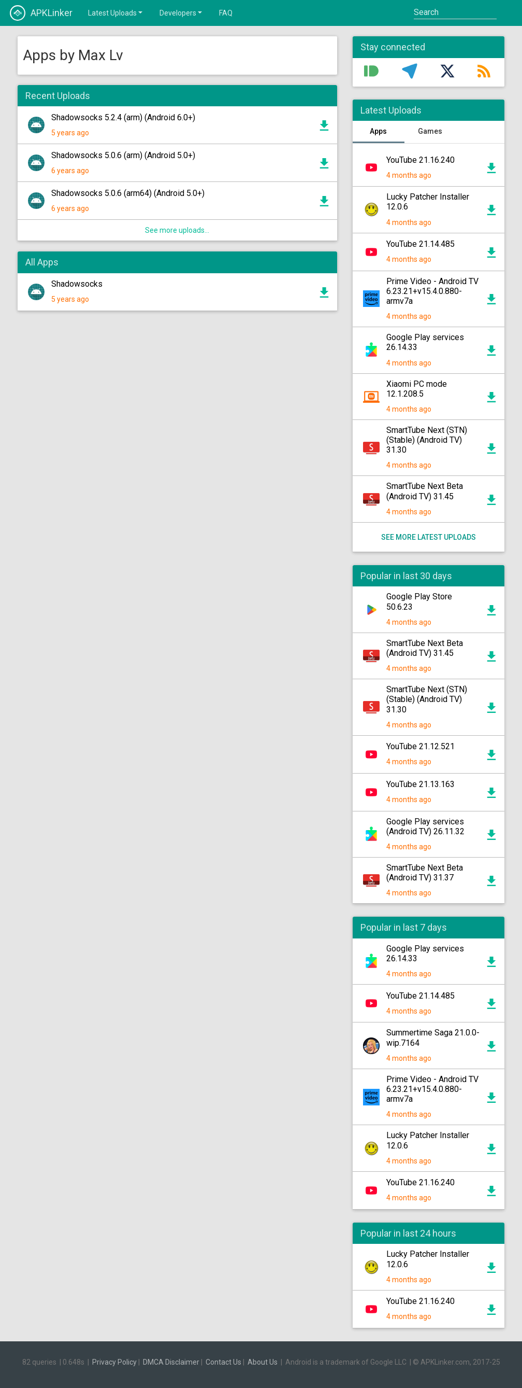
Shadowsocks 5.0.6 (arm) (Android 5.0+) (123, 155)
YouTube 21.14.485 (420, 244)
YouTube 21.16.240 (420, 160)
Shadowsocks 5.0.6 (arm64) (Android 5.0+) (128, 193)
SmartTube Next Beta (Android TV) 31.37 (424, 872)
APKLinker (41, 13)
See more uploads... (177, 230)
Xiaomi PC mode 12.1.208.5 (416, 389)
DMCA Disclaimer (171, 1362)
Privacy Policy (114, 1362)
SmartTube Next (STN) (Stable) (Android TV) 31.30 (426, 440)
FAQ (226, 13)
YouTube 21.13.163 (420, 784)
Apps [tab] (378, 131)
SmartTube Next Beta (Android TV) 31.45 (424, 491)
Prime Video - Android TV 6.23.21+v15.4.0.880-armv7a (432, 291)
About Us (263, 1362)
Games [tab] (430, 131)
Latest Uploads (116, 12)
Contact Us (223, 1362)
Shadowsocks (77, 284)
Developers (182, 12)
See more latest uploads (428, 537)
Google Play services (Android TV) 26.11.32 (425, 826)
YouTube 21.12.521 (420, 746)
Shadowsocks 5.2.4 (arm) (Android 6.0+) (123, 117)
